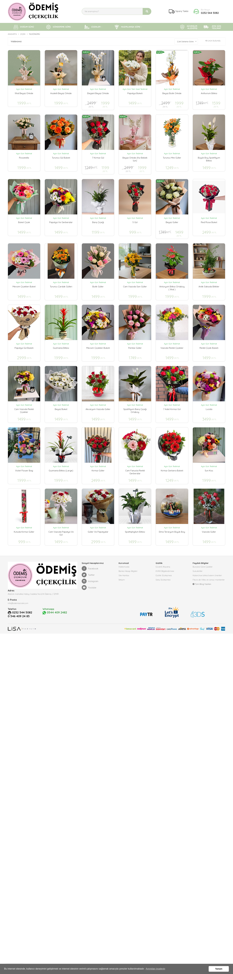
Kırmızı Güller (98, 470)
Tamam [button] (218, 969)
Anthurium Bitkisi (209, 93)
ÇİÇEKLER (93, 27)
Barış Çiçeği (98, 222)
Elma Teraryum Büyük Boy (172, 531)
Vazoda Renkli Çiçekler (172, 348)
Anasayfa (12, 34)
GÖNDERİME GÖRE (58, 27)
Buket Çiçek (24, 222)
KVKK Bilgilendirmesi (165, 571)
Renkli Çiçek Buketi (209, 348)
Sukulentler (197, 571)
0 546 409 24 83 (19, 616)
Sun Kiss (209, 470)
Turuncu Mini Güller (172, 157)
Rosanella (24, 157)
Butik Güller (98, 286)
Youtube (89, 587)
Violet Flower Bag (24, 470)
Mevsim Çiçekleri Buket (24, 286)
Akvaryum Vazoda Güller (98, 409)
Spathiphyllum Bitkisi (135, 531)
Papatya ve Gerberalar (61, 222)
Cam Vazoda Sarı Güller (135, 286)
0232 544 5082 (210, 13)
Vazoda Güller (209, 531)
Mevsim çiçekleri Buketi (98, 348)
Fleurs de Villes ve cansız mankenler (209, 579)
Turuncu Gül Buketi (61, 157)
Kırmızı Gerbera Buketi (172, 470)
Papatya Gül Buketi (24, 348)
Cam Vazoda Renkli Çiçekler (24, 410)
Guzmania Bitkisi (61, 348)
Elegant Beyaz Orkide (98, 93)
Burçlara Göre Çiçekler (203, 566)
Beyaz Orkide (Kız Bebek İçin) (134, 159)
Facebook (90, 568)
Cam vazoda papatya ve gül (61, 533)
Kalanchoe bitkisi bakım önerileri (207, 575)
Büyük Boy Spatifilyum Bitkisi (209, 159)
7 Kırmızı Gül (98, 157)
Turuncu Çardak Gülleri (61, 286)
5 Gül (135, 222)
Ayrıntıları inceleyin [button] (155, 969)
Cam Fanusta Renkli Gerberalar (135, 472)
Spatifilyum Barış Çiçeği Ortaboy (135, 410)
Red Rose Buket (209, 222)
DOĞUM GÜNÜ (24, 27)
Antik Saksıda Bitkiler (209, 286)
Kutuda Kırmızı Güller (24, 531)
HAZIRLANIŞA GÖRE (127, 27)
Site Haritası (124, 575)
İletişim (122, 579)
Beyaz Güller (172, 222)
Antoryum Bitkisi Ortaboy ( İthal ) (172, 288)
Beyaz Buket (61, 409)
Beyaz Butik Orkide (171, 93)
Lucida (209, 409)
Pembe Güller (135, 348)
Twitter (88, 574)
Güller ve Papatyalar (98, 531)
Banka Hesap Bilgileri (128, 571)
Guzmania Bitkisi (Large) (61, 470)
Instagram (90, 581)
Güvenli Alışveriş (163, 566)
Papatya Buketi (135, 93)
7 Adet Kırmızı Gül (172, 409)
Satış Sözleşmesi (163, 579)
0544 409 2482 (55, 612)
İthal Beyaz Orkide (24, 93)
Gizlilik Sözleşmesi (164, 575)
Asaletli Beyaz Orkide (61, 93)
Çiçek (23, 34)
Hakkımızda (124, 566)
